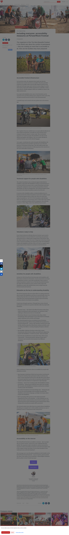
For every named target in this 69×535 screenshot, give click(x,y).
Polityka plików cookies (19, 532)
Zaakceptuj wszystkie (5, 532)
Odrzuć (12, 532)
